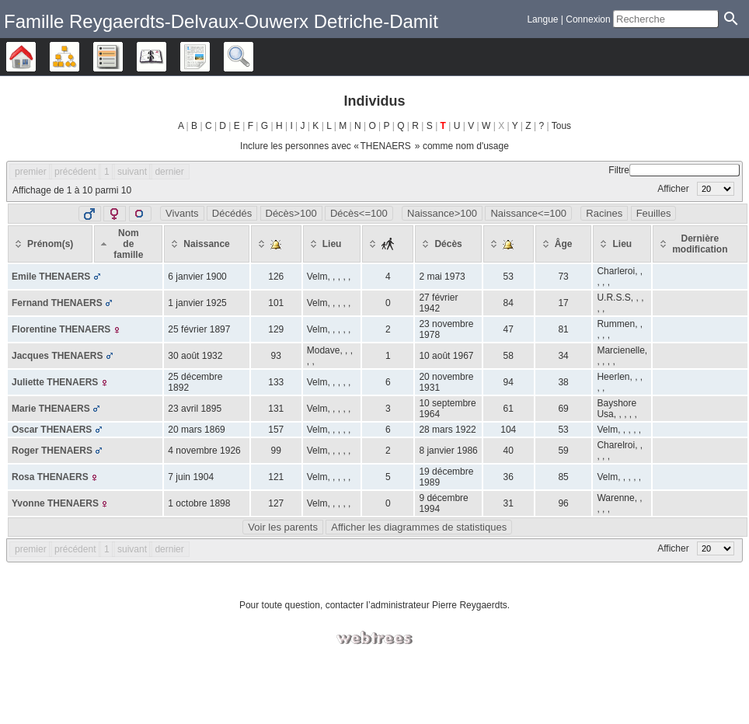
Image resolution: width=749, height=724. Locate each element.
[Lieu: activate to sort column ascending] (332, 244)
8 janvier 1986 (448, 450)
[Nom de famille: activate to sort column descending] (128, 244)
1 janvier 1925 (197, 303)
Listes (122, 56)
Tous (561, 125)
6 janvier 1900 (197, 276)
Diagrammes (79, 56)
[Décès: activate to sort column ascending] (448, 244)
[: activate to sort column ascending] (276, 244)
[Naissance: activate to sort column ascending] (206, 244)
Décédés (232, 213)
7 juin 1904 (191, 477)
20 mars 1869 (196, 429)
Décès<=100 (359, 213)
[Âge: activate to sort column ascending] (563, 244)
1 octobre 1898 (199, 503)
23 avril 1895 (194, 408)
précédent (75, 171)
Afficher (695, 188)
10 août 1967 (446, 355)
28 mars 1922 (447, 429)
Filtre (674, 170)
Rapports (209, 56)
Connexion (588, 19)
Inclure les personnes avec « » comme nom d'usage (374, 146)
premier (31, 171)
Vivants (181, 213)
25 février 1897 (199, 329)
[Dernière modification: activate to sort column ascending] (700, 244)
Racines (604, 213)
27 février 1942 (438, 303)
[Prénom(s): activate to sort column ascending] (50, 244)
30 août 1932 (195, 355)
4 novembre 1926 (204, 450)
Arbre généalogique (35, 56)
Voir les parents (283, 527)
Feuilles (653, 213)
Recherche (253, 56)
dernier (169, 171)
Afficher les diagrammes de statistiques (419, 527)
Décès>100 (291, 213)
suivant (132, 171)
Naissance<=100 (528, 213)
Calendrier (166, 56)
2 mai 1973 (442, 276)
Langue (542, 19)
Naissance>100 (442, 213)
